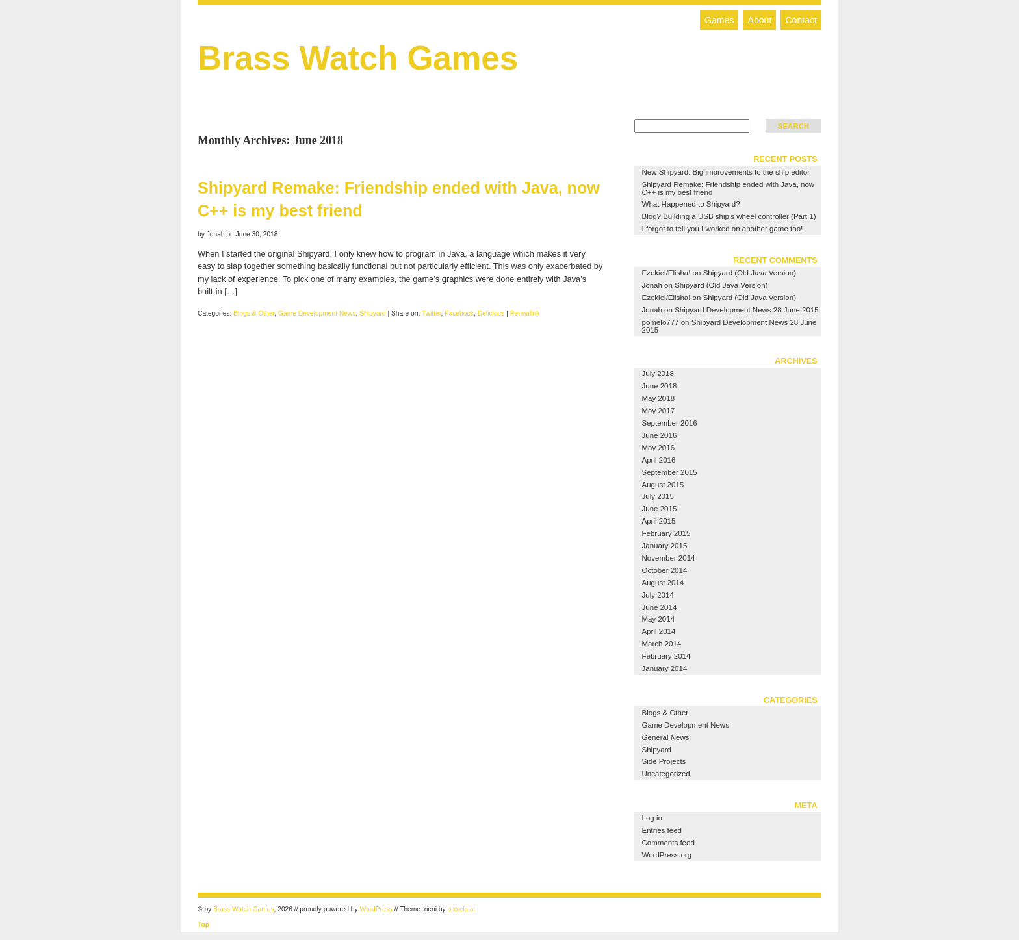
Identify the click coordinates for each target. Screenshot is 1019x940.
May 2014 (658, 619)
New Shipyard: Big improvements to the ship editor (726, 172)
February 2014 (666, 656)
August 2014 (663, 583)
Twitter (431, 313)
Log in (652, 818)
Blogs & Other (253, 313)
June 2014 (659, 607)
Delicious (491, 313)
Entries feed (662, 830)
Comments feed (668, 842)
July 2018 (658, 373)
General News (666, 737)
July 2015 (658, 496)
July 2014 (658, 595)
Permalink (525, 313)
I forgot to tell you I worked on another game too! (722, 229)
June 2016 (659, 435)
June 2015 (659, 509)
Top (203, 924)
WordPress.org (667, 855)
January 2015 (665, 546)
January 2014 (665, 668)
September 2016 (669, 423)
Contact (801, 20)
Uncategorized (666, 774)
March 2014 (662, 644)
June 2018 (659, 386)
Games (719, 20)
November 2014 (668, 558)
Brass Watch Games (358, 58)
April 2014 (659, 631)
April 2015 (659, 521)
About (760, 20)
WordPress (376, 909)
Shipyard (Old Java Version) (749, 273)
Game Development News (316, 313)
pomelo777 (660, 322)
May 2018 (658, 398)
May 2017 (658, 410)
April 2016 (659, 460)
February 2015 (666, 533)
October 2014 (665, 570)
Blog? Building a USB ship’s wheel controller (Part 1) (729, 216)
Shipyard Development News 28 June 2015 (747, 310)
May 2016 (658, 447)
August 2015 (663, 485)
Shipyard (372, 313)
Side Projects (664, 761)
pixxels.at (462, 909)
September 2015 (669, 472)
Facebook (459, 313)
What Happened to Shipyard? (691, 204)
